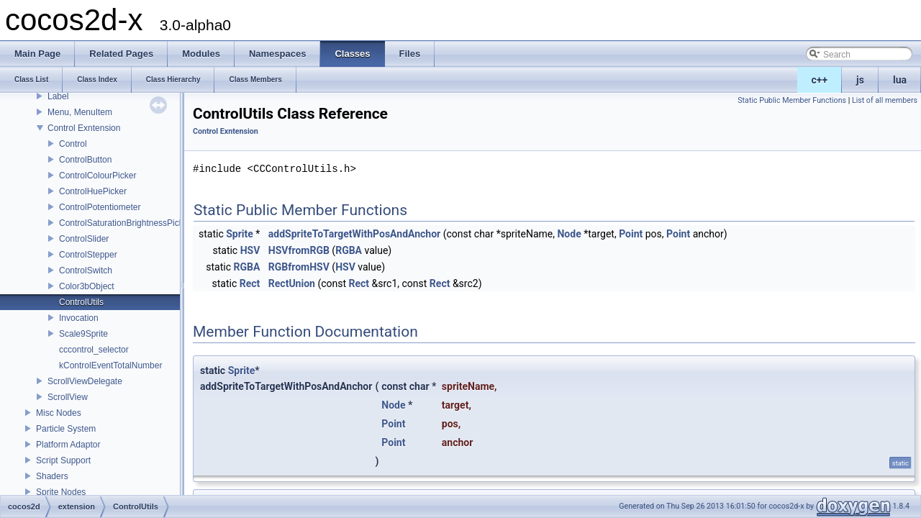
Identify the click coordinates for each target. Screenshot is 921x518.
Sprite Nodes (61, 492)
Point (631, 234)
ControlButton (85, 160)
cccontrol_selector (94, 350)
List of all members (884, 100)
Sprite (239, 234)
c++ (820, 80)
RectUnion (291, 283)
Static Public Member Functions (792, 100)
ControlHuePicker (93, 191)
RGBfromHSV (299, 267)
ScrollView (67, 397)
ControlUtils (81, 302)
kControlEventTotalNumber (110, 365)
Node (569, 234)
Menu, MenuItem (79, 112)
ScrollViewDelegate (84, 381)
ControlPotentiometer (99, 207)
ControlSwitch (85, 270)
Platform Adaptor (68, 445)
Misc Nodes (58, 413)
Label (57, 96)
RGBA (348, 250)
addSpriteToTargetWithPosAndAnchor (354, 234)
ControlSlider (84, 239)
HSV (250, 250)
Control (73, 144)
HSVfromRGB (299, 250)
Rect (250, 283)
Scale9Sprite (83, 334)
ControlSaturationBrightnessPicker (125, 223)
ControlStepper (88, 255)
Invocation (79, 318)
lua (900, 80)
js (860, 80)
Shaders (52, 476)
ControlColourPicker (97, 176)
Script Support (63, 460)
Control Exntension (83, 128)
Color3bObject (86, 286)
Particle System (66, 429)
